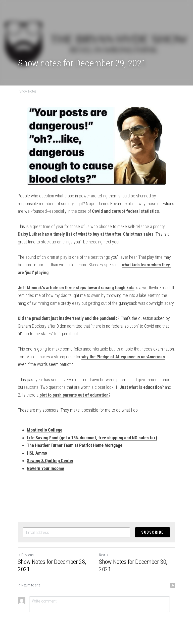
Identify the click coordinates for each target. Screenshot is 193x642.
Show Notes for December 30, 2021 (133, 565)
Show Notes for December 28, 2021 (52, 565)
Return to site (29, 585)
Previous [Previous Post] (26, 555)
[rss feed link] (172, 585)
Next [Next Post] (104, 555)
